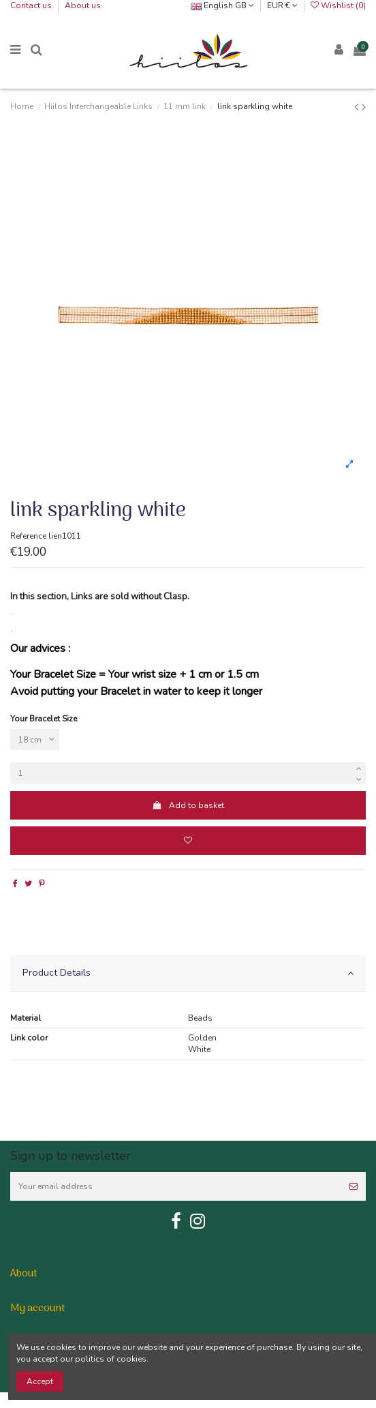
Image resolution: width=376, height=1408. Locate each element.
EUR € (282, 5)
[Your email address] (175, 1186)
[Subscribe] (353, 1186)
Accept (40, 1381)
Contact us (32, 5)
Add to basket (187, 805)
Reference (28, 535)
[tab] (188, 973)
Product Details (188, 972)
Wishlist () (338, 5)
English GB (222, 5)
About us (83, 5)
